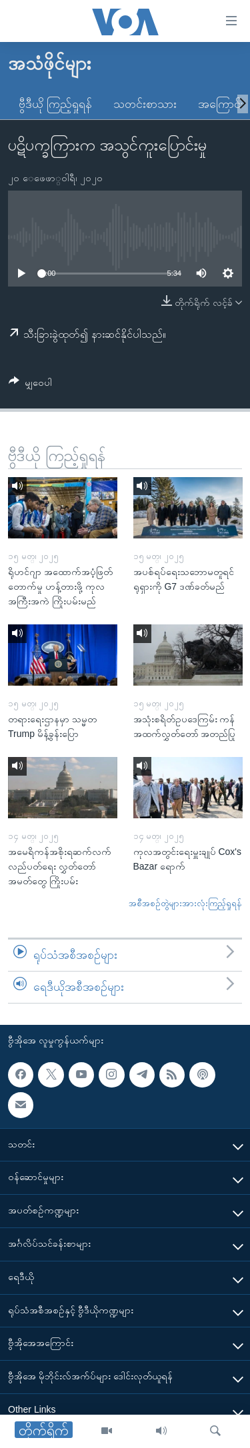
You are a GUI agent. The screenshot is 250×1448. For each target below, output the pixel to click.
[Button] (30, 385)
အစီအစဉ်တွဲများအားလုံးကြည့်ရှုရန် (185, 903)
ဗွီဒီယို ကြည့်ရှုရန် (55, 104)
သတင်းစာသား (145, 104)
